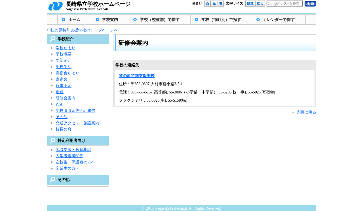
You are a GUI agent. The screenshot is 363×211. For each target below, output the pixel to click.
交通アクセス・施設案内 (77, 123)
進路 (60, 92)
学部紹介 (63, 60)
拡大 (260, 4)
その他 (61, 117)
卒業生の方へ (67, 168)
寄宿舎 (61, 79)
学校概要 (63, 54)
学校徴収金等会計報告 (75, 110)
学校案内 (110, 20)
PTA (59, 104)
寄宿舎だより (67, 73)
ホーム (74, 20)
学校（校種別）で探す (160, 20)
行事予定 (63, 86)
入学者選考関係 (69, 156)
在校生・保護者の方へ (75, 162)
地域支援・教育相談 (73, 150)
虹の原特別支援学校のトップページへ (84, 30)
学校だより (65, 48)
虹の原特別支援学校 (137, 76)
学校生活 (63, 67)
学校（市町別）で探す (221, 20)
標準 (250, 4)
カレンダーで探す (279, 20)
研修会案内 (65, 98)
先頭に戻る (306, 112)
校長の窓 (63, 129)
